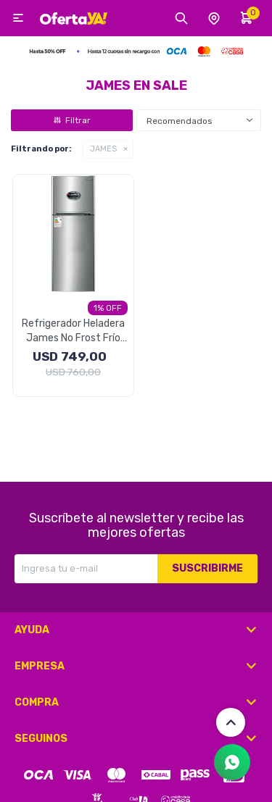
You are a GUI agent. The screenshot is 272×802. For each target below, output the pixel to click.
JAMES (103, 149)
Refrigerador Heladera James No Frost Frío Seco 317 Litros (73, 331)
